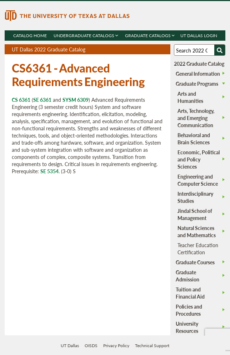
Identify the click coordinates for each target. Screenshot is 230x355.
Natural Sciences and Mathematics (197, 231)
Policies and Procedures (189, 310)
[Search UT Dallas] (200, 50)
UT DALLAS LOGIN (198, 35)
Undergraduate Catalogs (85, 35)
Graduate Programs (197, 83)
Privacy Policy (116, 345)
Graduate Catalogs (149, 35)
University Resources (187, 327)
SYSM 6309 (75, 99)
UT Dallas (70, 345)
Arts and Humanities (190, 97)
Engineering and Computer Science (198, 180)
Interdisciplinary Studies (195, 197)
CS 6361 (21, 99)
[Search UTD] (219, 50)
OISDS (91, 345)
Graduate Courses (195, 262)
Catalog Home (29, 35)
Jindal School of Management (195, 214)
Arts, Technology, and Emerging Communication (196, 118)
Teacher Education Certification (198, 248)
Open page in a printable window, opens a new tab (155, 49)
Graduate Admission (187, 276)
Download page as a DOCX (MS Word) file (147, 49)
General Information (198, 73)
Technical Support (152, 345)
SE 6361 (42, 99)
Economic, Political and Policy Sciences (199, 159)
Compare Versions (164, 49)
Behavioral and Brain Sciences (194, 138)
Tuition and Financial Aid (190, 293)
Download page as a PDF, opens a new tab (139, 49)
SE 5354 (49, 171)
